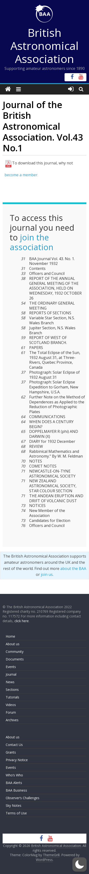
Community (14, 651)
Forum (11, 712)
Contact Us (14, 744)
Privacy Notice (17, 760)
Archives (12, 720)
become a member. (21, 174)
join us (47, 574)
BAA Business (16, 790)
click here (21, 621)
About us (12, 644)
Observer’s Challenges (22, 798)
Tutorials (12, 697)
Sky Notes (13, 805)
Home (10, 636)
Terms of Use (16, 813)
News (10, 682)
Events (11, 666)
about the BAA (73, 568)
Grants (11, 752)
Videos (11, 704)
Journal (11, 674)
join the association (31, 242)
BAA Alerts (14, 782)
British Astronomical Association (44, 45)
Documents (15, 659)
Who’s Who (14, 775)
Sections (12, 689)
